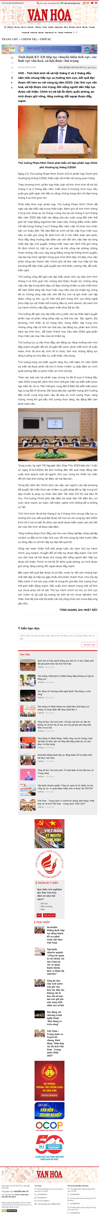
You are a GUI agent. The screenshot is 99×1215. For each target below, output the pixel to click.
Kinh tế (78, 27)
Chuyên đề (25, 33)
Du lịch (44, 27)
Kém (42, 909)
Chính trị (10, 27)
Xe (55, 33)
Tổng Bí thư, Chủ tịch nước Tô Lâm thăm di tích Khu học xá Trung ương (65, 771)
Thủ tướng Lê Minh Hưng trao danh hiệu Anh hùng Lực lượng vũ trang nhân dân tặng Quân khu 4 (63, 708)
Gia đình (50, 27)
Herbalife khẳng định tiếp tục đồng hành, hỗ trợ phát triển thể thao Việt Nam (65, 756)
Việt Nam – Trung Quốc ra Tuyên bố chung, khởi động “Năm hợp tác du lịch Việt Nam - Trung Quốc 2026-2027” (66, 802)
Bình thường (45, 906)
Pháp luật (33, 33)
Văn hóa (17, 27)
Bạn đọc (41, 33)
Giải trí (66, 27)
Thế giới (60, 33)
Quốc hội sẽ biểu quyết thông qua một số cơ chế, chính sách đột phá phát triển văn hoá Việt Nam (66, 662)
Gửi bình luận (89, 644)
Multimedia (68, 33)
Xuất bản (30, 27)
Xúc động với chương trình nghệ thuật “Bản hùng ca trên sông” (64, 693)
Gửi (39, 915)
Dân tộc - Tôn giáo (88, 27)
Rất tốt (43, 903)
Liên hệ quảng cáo (70, 3)
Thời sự (41, 667)
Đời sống (72, 27)
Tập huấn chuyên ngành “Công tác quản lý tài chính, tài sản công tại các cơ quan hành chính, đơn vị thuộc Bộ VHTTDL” (66, 787)
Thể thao (38, 27)
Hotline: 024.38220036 (48, 3)
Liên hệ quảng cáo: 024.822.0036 (47, 1204)
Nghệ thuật (59, 27)
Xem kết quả (49, 915)
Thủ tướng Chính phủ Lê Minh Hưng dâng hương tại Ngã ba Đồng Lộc (66, 677)
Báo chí (23, 27)
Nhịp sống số (49, 33)
